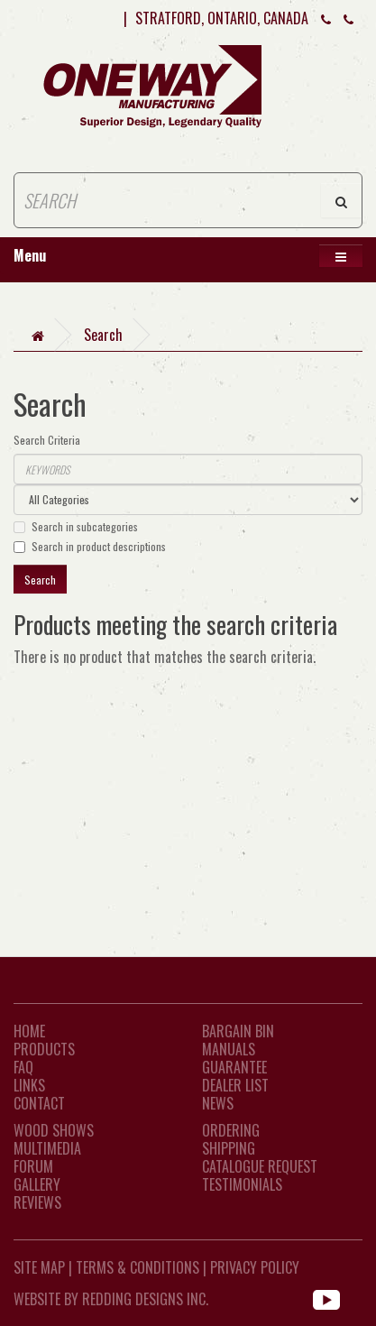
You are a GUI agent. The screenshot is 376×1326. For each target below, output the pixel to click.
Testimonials (242, 1184)
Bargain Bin (238, 1031)
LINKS (29, 1085)
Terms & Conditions (137, 1267)
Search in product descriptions (90, 546)
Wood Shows (54, 1130)
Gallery (37, 1184)
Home (29, 1031)
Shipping (228, 1148)
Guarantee (234, 1067)
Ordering (231, 1130)
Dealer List (235, 1085)
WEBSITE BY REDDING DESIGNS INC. (111, 1299)
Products (44, 1049)
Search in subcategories (76, 526)
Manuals (228, 1049)
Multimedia (47, 1148)
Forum (33, 1166)
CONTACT (39, 1103)
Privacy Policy (254, 1267)
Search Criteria (47, 439)
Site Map (39, 1267)
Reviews (37, 1202)
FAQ (23, 1067)
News (218, 1103)
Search (103, 334)
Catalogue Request (259, 1166)
